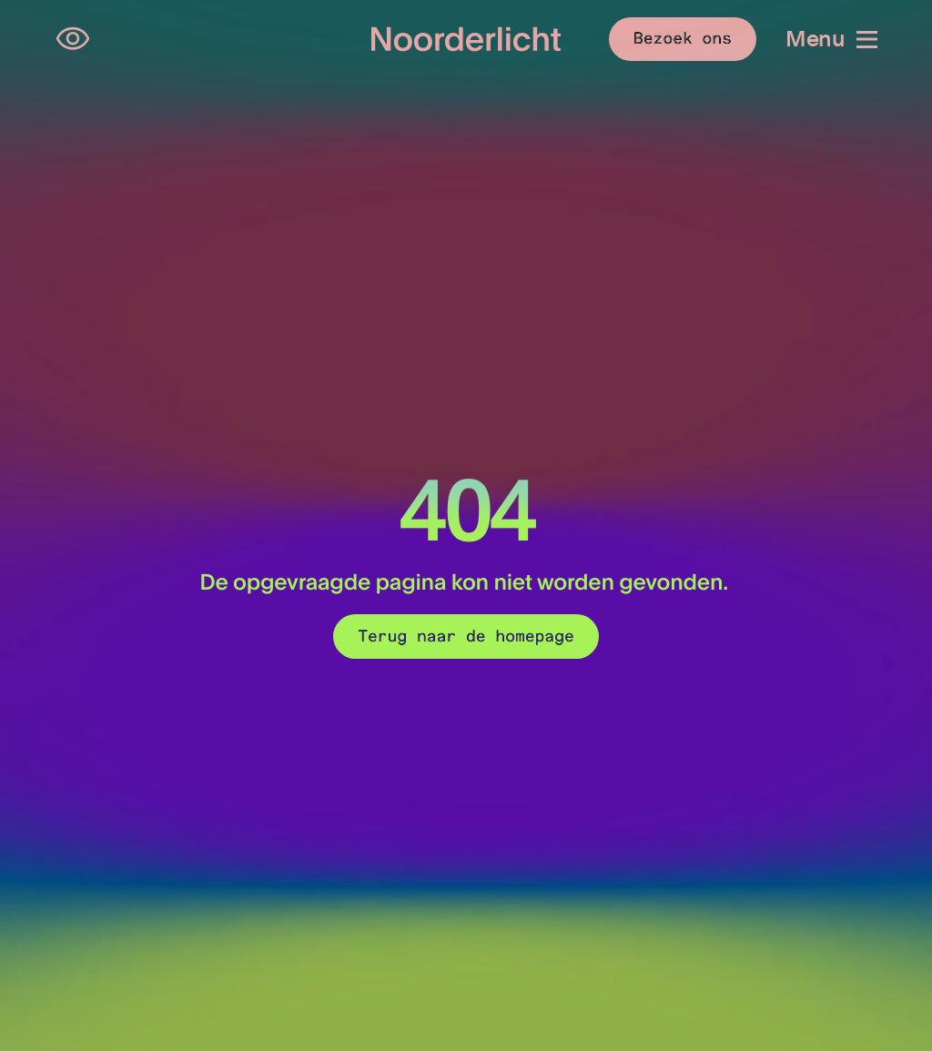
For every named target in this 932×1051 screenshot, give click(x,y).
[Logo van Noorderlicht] (466, 39)
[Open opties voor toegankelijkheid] (73, 39)
